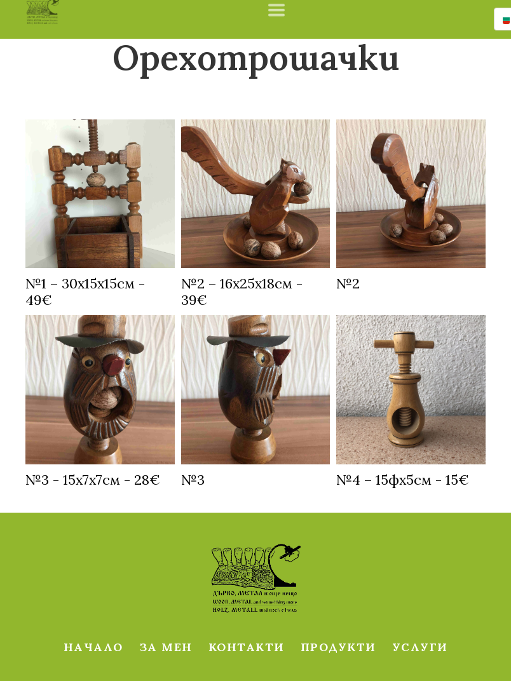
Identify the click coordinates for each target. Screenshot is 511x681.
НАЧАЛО (93, 647)
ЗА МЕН (166, 647)
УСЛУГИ (420, 647)
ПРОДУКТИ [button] (338, 647)
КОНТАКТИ (246, 647)
